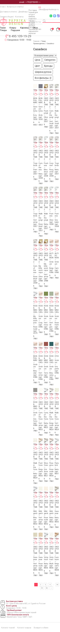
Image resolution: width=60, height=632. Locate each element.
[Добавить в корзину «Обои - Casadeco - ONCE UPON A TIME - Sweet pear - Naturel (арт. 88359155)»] (57, 496)
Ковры (12, 28)
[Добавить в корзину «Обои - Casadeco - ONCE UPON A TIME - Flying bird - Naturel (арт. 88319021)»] (57, 448)
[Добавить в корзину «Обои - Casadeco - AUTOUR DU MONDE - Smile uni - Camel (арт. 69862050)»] (57, 249)
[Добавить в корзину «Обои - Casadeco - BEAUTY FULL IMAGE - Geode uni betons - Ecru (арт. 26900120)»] (35, 94)
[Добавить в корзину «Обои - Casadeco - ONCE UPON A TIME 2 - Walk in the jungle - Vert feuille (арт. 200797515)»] (57, 94)
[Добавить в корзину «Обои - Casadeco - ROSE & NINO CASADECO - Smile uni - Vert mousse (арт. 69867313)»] (46, 301)
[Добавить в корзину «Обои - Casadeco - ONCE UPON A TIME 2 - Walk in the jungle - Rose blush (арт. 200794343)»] (41, 197)
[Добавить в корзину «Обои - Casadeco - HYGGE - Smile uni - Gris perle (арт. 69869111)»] (57, 352)
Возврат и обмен (41, 628)
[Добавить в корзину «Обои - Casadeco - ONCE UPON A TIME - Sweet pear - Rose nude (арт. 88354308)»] (41, 542)
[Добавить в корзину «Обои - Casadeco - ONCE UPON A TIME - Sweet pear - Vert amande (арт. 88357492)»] (35, 542)
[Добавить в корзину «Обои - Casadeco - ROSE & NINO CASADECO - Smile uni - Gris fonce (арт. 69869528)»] (35, 398)
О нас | (3, 7)
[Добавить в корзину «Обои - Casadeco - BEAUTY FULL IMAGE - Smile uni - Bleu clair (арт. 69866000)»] (35, 352)
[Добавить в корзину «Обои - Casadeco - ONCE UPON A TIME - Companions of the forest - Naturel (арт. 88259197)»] (46, 398)
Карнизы (24, 28)
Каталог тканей (8, 628)
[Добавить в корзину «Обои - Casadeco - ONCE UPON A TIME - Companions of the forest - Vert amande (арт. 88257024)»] (41, 398)
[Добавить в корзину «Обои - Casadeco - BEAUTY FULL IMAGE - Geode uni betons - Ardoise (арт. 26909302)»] (41, 94)
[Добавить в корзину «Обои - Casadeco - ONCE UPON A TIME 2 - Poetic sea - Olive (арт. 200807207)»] (51, 197)
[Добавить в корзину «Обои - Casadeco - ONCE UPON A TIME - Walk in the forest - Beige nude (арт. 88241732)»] (51, 398)
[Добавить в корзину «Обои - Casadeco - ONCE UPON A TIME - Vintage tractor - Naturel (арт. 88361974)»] (46, 542)
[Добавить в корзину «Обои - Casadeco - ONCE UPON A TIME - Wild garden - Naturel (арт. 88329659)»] (51, 496)
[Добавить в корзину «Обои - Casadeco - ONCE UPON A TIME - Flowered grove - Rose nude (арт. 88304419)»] (51, 448)
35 (42, 588)
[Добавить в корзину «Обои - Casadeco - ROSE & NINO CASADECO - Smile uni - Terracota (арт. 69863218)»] (46, 352)
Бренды (48, 66)
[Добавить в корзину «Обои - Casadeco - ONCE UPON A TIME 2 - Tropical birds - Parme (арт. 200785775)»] (35, 146)
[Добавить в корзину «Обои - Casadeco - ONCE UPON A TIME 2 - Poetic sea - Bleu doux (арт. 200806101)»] (46, 146)
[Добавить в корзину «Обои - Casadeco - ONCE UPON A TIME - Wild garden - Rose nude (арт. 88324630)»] (46, 496)
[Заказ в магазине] (45, 55)
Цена (37, 60)
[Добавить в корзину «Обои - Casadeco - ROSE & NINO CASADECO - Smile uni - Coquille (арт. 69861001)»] (41, 301)
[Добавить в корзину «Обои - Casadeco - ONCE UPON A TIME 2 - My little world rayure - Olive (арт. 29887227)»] (41, 249)
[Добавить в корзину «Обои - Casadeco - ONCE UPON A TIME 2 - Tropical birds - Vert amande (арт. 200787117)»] (35, 197)
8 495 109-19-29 (20, 36)
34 (57, 585)
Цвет (37, 66)
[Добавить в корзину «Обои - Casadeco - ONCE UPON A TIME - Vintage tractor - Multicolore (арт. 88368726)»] (51, 542)
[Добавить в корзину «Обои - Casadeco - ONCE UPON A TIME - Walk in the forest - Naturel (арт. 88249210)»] (35, 448)
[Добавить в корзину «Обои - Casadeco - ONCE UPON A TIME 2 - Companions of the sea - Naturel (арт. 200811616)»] (41, 146)
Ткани (3, 28)
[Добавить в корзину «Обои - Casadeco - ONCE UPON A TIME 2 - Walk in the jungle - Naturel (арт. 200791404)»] (46, 197)
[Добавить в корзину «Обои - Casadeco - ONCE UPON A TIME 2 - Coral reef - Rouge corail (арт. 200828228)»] (51, 146)
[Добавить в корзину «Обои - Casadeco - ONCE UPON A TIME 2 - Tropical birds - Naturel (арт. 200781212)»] (57, 146)
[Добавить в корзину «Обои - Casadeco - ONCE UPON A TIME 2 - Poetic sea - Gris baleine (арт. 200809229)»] (57, 197)
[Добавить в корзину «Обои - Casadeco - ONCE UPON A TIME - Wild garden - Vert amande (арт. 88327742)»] (41, 496)
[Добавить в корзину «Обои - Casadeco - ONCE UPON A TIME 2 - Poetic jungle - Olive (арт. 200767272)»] (46, 94)
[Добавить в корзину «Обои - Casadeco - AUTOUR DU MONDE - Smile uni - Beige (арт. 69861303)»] (51, 249)
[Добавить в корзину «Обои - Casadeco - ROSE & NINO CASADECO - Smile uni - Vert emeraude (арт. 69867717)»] (41, 352)
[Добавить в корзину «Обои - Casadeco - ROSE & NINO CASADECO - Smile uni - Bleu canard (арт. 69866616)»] (51, 352)
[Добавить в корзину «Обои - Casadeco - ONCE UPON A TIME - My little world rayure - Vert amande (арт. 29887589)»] (46, 249)
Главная (36, 41)
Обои (35, 28)
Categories (49, 60)
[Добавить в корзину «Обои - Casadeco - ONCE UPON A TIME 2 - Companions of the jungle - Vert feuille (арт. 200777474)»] (51, 94)
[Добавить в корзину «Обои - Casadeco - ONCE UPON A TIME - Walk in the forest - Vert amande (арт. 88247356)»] (57, 398)
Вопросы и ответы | (15, 7)
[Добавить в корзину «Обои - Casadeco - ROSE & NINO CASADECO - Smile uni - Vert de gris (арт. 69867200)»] (51, 301)
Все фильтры (43, 78)
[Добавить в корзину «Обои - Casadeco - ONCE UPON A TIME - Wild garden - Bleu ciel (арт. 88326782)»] (35, 496)
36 (47, 588)
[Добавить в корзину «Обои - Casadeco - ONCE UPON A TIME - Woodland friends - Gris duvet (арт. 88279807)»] (46, 448)
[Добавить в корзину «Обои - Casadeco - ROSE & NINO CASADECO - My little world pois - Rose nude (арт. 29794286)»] (35, 301)
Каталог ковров (24, 628)
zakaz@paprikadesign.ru (49, 8)
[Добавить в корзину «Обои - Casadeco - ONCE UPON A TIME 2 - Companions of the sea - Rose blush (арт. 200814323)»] (35, 249)
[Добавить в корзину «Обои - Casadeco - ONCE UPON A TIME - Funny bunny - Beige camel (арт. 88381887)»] (57, 542)
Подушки (15, 30)
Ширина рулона (43, 72)
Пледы (3, 30)
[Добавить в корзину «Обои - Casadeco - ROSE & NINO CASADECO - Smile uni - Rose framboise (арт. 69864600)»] (57, 301)
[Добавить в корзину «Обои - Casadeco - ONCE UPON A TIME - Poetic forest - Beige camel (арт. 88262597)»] (41, 448)
